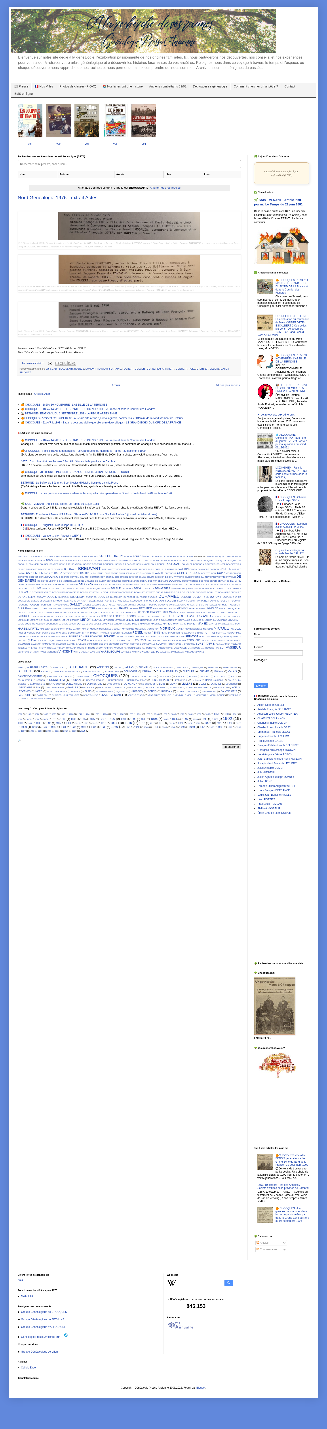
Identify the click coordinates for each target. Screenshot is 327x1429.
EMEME (35, 601)
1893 (143, 719)
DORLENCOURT (198, 592)
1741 (79, 714)
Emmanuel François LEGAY (273, 731)
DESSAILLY (86, 592)
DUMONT (91, 368)
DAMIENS (195, 577)
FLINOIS (190, 601)
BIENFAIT (123, 560)
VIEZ (43, 652)
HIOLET (223, 608)
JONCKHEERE (108, 612)
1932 (53, 727)
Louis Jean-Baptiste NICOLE (274, 794)
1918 (161, 723)
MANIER (191, 623)
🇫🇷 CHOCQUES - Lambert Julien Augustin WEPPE (51, 535)
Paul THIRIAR (212, 636)
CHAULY (134, 573)
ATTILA (44, 556)
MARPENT (235, 623)
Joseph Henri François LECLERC (277, 763)
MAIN (176, 623)
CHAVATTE (158, 573)
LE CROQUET (148, 684)
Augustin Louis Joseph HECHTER (277, 713)
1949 (181, 727)
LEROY (85, 619)
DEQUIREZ (187, 588)
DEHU (21, 584)
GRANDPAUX (173, 604)
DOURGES (165, 676)
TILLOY (61, 648)
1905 (38, 723)
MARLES (73, 687)
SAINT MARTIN (218, 640)
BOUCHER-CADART (125, 564)
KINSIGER (143, 612)
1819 (182, 714)
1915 (128, 723)
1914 (113, 723)
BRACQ (21, 569)
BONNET (53, 564)
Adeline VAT (66, 556)
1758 (54, 368)
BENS (49, 560)
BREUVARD (70, 569)
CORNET (33, 577)
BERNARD (58, 560)
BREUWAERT (109, 569)
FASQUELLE (123, 601)
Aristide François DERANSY (274, 709)
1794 (156, 714)
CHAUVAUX (145, 573)
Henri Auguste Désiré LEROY (274, 754)
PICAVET (231, 633)
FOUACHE (213, 601)
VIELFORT (201, 695)
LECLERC (106, 616)
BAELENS (93, 556)
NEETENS (197, 629)
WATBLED (126, 652)
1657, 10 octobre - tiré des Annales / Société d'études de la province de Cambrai (68, 461)
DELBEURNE (164, 584)
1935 (73, 727)
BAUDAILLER (151, 556)
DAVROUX (230, 577)
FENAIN (193, 676)
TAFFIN (210, 643)
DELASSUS (127, 584)
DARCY (214, 577)
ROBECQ (137, 691)
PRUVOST (25, 372)
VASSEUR (233, 647)
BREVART (132, 569)
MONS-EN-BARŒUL (156, 687)
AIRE (20, 667)
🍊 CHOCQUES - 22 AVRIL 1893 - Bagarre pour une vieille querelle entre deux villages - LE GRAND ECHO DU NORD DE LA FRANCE (101, 422)
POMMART (96, 636)
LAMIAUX (200, 612)
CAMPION (182, 569)
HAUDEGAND (111, 608)
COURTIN (84, 577)
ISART (49, 612)
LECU (163, 616)
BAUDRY (171, 556)
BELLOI (32, 560)
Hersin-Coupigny (214, 680)
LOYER (225, 368)
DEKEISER (30, 584)
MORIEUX (167, 628)
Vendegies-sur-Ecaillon (40, 698)
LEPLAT (65, 620)
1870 (20, 719)
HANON (100, 608)
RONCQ (152, 691)
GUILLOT (37, 608)
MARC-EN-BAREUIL (54, 687)
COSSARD (64, 577)
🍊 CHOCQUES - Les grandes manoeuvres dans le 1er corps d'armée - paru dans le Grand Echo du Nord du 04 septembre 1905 (97, 493)
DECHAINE (175, 580)
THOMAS (51, 648)
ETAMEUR (58, 601)
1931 (44, 727)
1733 (71, 714)
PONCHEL (109, 636)
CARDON (214, 569)
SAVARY (71, 644)
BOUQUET (187, 564)
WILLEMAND (166, 652)
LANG (222, 612)
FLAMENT (102, 368)
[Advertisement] (267, 888)
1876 (37, 719)
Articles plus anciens (228, 385)
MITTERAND (128, 629)
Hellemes (196, 680)
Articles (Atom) (42, 393)
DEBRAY (152, 581)
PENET (147, 633)
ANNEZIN (103, 667)
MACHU (127, 623)
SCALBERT (92, 644)
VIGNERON (52, 652)
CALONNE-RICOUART (30, 676)
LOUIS (21, 623)
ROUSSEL (140, 640)
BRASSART (32, 569)
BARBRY (128, 556)
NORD (38, 691)
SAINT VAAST (234, 640)
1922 (198, 723)
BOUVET (221, 564)
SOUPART (161, 643)
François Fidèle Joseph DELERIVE (278, 745)
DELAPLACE (100, 584)
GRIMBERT (168, 368)
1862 (235, 714)
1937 (93, 727)
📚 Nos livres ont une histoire (123, 86)
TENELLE (22, 648)
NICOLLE (236, 628)
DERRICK (210, 588)
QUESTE (22, 640)
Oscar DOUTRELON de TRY (75, 633)
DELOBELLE (68, 588)
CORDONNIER (233, 573)
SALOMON (36, 644)
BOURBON (198, 564)
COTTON (74, 577)
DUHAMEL (168, 596)
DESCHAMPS (59, 592)
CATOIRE (67, 573)
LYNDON (118, 623)
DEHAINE (235, 580)
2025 (83, 730)
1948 (173, 727)
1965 (220, 727)
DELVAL (138, 588)
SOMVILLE (135, 644)
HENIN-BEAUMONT (136, 680)
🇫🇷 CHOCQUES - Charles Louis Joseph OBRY (291, 499)
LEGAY (190, 616)
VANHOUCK (194, 648)
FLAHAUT (158, 600)
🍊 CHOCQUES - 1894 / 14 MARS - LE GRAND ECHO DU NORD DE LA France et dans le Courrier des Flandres (88, 409)
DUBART (41, 597)
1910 (77, 723)
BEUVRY (45, 671)
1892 (133, 719)
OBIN (38, 633)
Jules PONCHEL (267, 772)
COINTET (205, 573)
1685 (62, 714)
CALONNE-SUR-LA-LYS (58, 676)
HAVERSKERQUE (95, 680)
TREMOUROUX (95, 648)
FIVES (234, 676)
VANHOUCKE (207, 648)
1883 (73, 719)
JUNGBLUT (130, 612)
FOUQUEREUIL (25, 680)
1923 (207, 723)
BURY (151, 569)
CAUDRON (86, 573)
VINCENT (65, 651)
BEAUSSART (66, 368)
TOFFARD (71, 648)
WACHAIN (95, 652)
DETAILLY (97, 592)
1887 (92, 719)
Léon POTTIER (266, 799)
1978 (230, 727)
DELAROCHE (114, 584)
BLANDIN (165, 560)
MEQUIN (94, 629)
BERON (68, 560)
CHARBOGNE (111, 573)
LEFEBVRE (175, 616)
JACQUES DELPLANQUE (75, 612)
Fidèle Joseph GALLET (271, 740)
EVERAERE (70, 601)
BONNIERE (64, 564)
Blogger (200, 1387)
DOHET (185, 592)
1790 (131, 714)
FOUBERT (127, 368)
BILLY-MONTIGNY (92, 671)
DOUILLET (212, 592)
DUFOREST (129, 597)
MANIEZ (202, 623)
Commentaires (267, 1249)
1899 (204, 719)
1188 (28, 714)
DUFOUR (152, 597)
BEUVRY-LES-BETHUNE (66, 671)
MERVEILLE (105, 629)
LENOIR (57, 620)
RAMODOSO (62, 640)
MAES (135, 623)
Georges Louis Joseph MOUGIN (276, 750)
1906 (48, 723)
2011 (57, 731)
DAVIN (221, 577)
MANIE (182, 623)
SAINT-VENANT (111, 694)
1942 (136, 727)
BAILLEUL (106, 556)
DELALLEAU (72, 584)
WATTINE (136, 652)
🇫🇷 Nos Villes (44, 86)
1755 (48, 368)
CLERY (182, 573)
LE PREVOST (85, 616)
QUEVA (32, 640)
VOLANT (85, 652)
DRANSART (224, 592)
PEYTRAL (221, 633)
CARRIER (48, 573)
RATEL (73, 640)
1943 (146, 727)
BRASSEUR (44, 569)
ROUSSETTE (154, 640)
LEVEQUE (120, 620)
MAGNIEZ (156, 623)
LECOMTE (142, 616)
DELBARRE (151, 584)
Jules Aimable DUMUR (270, 767)
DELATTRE (139, 584)
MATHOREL (66, 629)
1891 (123, 719)
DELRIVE (105, 588)
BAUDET (162, 556)
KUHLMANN (169, 612)
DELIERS (35, 588)
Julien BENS (264, 781)
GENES (41, 680)
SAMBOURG (48, 644)
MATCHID (27, 1296)
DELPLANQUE (93, 588)
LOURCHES (52, 623)
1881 (54, 719)
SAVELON (81, 644)
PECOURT (115, 633)
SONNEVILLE (148, 644)
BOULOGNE (173, 564)
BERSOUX (78, 560)
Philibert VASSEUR (268, 808)
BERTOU (88, 560)
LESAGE (97, 620)
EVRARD (81, 601)
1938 (103, 727)
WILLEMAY (178, 652)
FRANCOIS (57, 604)
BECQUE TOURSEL (224, 556)
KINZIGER (156, 612)
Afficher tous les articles (165, 187)
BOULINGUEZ (157, 564)
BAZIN (190, 556)
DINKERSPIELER (172, 592)
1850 (207, 714)
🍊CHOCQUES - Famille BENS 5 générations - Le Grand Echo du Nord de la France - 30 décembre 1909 (83, 450)
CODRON (194, 573)
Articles (262, 1242)
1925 (219, 723)
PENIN (156, 632)
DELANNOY (86, 584)
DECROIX (204, 581)
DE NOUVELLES (86, 581)
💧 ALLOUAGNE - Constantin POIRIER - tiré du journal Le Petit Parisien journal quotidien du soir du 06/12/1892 (291, 441)
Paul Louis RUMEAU (269, 803)
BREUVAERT (57, 569)
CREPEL (110, 577)
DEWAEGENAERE (124, 592)
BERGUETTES (230, 667)
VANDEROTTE (149, 648)
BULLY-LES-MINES (167, 671)
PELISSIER (126, 633)
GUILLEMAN (24, 608)
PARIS (87, 691)
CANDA (193, 569)
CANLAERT (203, 569)
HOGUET (22, 612)
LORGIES (216, 683)
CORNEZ (43, 577)
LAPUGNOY (130, 683)
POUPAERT (163, 636)
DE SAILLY (100, 581)
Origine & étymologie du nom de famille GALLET (290, 552)
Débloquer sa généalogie (210, 86)
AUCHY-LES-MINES (163, 667)
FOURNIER (45, 604)
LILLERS (214, 368)
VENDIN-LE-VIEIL (183, 695)
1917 (152, 723)
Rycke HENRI (179, 640)
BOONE (87, 564)
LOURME (63, 623)
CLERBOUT (170, 573)
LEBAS (96, 616)
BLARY (174, 560)
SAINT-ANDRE (209, 691)
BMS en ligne (23, 93)
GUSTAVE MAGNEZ (53, 608)
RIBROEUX (109, 640)
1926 (229, 723)
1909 (68, 723)
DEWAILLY (139, 592)
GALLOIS (96, 604)
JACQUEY (94, 612)
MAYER (85, 629)
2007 (48, 731)
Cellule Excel (28, 1367)
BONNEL (44, 564)
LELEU (226, 616)
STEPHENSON (176, 644)
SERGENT (114, 644)
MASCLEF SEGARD (50, 629)
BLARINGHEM (112, 671)
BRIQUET (142, 569)
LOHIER (208, 620)
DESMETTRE (72, 592)
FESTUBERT (220, 676)
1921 (189, 723)
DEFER (213, 581)
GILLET (112, 604)
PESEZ (184, 633)
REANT (82, 640)
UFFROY (108, 648)
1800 (165, 714)
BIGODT (133, 560)
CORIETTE (23, 577)
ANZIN (117, 667)
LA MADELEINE (38, 684)
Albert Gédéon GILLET (270, 704)
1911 (86, 723)
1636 (45, 714)
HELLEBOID (170, 608)
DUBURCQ (91, 597)
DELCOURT (178, 584)
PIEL (238, 633)
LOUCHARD (220, 620)
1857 (216, 714)
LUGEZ (97, 623)
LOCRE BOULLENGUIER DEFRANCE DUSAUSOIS (178, 620)
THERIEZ (32, 648)
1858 (226, 714)
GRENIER (201, 604)
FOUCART (236, 601)
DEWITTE (150, 592)
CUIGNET (133, 577)
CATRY (76, 573)
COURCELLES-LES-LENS (143, 676)
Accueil (116, 385)
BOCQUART (209, 560)
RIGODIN (120, 640)
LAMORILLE (213, 612)
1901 (215, 719)
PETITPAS (209, 632)
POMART (84, 636)
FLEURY (181, 601)
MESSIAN (116, 629)
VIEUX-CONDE (217, 695)
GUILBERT (181, 368)
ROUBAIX (167, 691)
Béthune (218, 671)
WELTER (146, 652)
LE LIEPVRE (57, 616)
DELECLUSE (202, 584)
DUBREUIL (63, 597)
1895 (165, 719)
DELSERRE (127, 588)
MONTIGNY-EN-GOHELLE (198, 687)
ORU (58, 633)
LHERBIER (202, 368)
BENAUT (41, 560)
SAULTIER (61, 644)
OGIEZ (52, 633)
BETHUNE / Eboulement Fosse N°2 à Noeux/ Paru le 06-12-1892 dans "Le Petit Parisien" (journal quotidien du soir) (89, 514)
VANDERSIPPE (165, 648)
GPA (20, 1280)
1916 (142, 723)
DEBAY (143, 581)
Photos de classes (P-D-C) (77, 86)
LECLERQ (118, 616)
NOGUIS (31, 633)
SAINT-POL (42, 695)
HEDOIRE (158, 608)
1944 (155, 727)
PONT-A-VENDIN (104, 691)
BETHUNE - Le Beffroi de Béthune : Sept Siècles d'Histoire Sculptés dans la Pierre (69, 482)
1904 (29, 723)
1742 (88, 714)
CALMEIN (172, 569)
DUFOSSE (141, 597)
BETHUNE (25, 671)
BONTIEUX (76, 564)
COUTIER (95, 577)
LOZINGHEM (25, 687)
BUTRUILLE (161, 569)
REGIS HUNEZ (94, 640)
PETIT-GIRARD (195, 633)
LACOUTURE (113, 684)
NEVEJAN (208, 629)
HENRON (193, 608)
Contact (289, 86)
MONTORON (153, 629)
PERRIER (175, 633)
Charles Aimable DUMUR (272, 722)
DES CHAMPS (233, 588)
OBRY (45, 633)
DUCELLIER (116, 597)
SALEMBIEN (24, 644)
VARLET (219, 647)
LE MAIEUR (71, 616)
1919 (171, 723)
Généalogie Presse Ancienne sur (46, 1336)
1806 (173, 714)
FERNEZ (205, 676)
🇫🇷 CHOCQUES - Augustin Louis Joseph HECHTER (52, 525)
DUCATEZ (103, 597)
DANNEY (205, 577)
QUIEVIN (41, 640)
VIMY (23, 698)
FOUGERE (23, 604)
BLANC (156, 560)
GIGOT (105, 604)
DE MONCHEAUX (68, 581)
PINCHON (31, 636)
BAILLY (118, 556)
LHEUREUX (146, 620)
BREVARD (121, 569)
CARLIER (225, 569)
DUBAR (32, 597)
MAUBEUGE (88, 687)
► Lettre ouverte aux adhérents (276, 414)
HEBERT (133, 608)
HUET (42, 612)
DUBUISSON (77, 597)
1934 (63, 727)
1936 (83, 727)
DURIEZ (237, 597)
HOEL (192, 368)
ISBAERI (57, 612)
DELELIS (214, 584)
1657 (54, 714)
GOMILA (131, 604)
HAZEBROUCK (115, 680)
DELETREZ (23, 588)
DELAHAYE (41, 584)
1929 (24, 727)
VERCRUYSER (25, 652)
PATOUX (105, 633)
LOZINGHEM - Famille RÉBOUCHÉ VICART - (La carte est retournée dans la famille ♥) (291, 472)
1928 (238, 723)
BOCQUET (221, 560)
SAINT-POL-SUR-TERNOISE (66, 695)
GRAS (183, 604)
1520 (37, 714)
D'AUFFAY (174, 577)
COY (102, 577)
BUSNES (79, 368)
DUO (206, 597)
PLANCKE (42, 636)
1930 (35, 727)
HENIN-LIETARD (160, 680)
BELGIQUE (197, 667)
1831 (190, 714)
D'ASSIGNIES (161, 577)
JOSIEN (120, 612)
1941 (127, 727)
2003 (40, 731)
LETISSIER (108, 620)
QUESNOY (235, 636)
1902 (227, 718)
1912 (94, 723)
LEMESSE (236, 616)
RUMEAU (166, 640)
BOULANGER (143, 564)
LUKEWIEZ (107, 623)
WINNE (200, 652)
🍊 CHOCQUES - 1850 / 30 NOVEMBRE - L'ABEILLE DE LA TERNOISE (64, 404)
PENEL (138, 632)
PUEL (202, 636)
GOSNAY (76, 680)
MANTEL (213, 623)
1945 (164, 727)
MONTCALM (176, 687)
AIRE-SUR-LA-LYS (37, 667)
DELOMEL (80, 588)
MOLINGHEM (135, 687)
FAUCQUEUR (136, 601)
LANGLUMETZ (233, 612)
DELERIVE (224, 584)
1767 (113, 714)
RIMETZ (130, 640)
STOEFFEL (189, 644)
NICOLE (221, 628)
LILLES (202, 683)
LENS (162, 683)
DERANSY (199, 588)
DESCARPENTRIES (41, 592)
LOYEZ (81, 623)
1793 (148, 714)
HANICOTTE (88, 608)
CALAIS (232, 671)
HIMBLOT (212, 608)
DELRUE (116, 588)
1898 (195, 719)
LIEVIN (173, 683)
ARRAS (129, 667)
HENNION (182, 608)
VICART (37, 652)
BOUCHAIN (108, 564)
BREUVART (89, 568)
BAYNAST (181, 556)
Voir (30, 143)
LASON (35, 616)
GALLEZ (87, 604)
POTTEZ (129, 636)
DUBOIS (52, 596)
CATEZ (58, 573)
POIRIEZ (73, 636)
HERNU (202, 608)
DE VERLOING (114, 581)
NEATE (188, 629)
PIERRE (22, 636)
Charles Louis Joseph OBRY (274, 727)
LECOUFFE (154, 616)
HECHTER (145, 608)
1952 (202, 727)
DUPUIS (227, 597)
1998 (31, 731)
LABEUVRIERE (74, 683)
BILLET (148, 560)
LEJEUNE (217, 616)
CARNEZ (236, 569)
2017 (65, 731)
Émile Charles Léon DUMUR (274, 812)
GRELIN (191, 604)
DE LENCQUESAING (47, 581)
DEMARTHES (162, 588)
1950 (192, 727)
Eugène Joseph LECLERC (273, 736)
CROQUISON (121, 577)
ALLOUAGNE (79, 667)
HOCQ (231, 608)
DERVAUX (221, 588)
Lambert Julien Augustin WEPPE (276, 786)
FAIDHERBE (110, 601)
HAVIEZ (123, 608)
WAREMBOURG (110, 651)
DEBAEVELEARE (130, 581)
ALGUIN (22, 556)
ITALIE (231, 680)
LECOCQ (130, 616)
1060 (20, 714)
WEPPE (155, 651)
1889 (101, 719)
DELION (46, 588)
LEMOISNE (23, 620)
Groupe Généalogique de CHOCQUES (44, 1311)
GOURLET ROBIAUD (147, 604)
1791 (139, 714)
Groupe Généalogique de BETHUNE (42, 1319)
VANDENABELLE (132, 648)
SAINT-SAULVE (90, 695)
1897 (185, 719)
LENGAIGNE (45, 620)
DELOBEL (56, 588)
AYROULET (54, 556)
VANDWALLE (180, 648)
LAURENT (45, 616)
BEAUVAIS (182, 667)
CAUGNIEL (98, 573)
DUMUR (198, 596)
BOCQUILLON (234, 560)
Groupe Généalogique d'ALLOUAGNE (43, 1326)
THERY (42, 648)
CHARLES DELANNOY (271, 718)
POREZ (121, 636)
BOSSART (97, 564)
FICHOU (148, 601)
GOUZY (161, 604)
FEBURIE (180, 676)
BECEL (210, 556)
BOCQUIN (23, 564)
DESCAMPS (24, 592)
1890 (111, 719)
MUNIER (180, 629)
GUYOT (76, 608)
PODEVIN (52, 636)
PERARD (165, 633)
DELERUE (236, 584)
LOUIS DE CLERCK (35, 623)
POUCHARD (151, 636)
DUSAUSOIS (24, 601)
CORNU (53, 576)
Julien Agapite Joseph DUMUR (275, 776)
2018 (74, 731)
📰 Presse (21, 86)
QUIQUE (51, 640)
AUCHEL (143, 667)
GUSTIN (67, 608)
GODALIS (140, 368)
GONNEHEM (154, 368)
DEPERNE (176, 588)
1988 (238, 727)
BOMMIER (34, 564)
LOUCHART (234, 620)
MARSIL (23, 628)
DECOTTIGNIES (190, 581)
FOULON (34, 604)
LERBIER (74, 620)
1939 (114, 727)
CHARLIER (124, 573)
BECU (238, 556)
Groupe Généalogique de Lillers (39, 1351)
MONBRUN (140, 629)
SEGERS (103, 644)
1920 (180, 723)
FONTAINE (115, 368)
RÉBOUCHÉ (193, 640)
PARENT (95, 632)
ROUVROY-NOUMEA (187, 691)
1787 (122, 714)
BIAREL (106, 560)
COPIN (221, 573)
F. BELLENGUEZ (94, 601)
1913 (103, 723)
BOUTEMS (210, 564)
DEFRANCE (223, 581)
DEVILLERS (109, 592)
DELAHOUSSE (56, 584)
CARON (21, 573)
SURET (200, 643)
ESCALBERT (46, 601)
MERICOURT (104, 687)
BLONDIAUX (196, 560)
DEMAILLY (149, 588)
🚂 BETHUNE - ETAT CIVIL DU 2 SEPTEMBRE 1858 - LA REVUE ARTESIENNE (69, 413)
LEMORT (34, 620)
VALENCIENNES (136, 695)
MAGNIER (145, 623)
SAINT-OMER (25, 695)
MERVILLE (120, 687)
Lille (38, 687)
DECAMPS (163, 581)
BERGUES (213, 667)
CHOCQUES (105, 675)
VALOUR (118, 648)
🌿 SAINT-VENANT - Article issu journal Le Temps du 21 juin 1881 (60, 503)
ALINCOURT (59, 667)
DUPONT (215, 596)
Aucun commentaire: (33, 363)
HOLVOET (33, 612)
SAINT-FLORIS (229, 691)
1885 (83, 719)
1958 (211, 727)
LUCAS (89, 623)
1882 (63, 719)
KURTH (180, 612)
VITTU (76, 651)
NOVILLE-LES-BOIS (57, 691)
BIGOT (141, 560)
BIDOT (114, 560)
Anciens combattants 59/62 (167, 86)
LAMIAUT (190, 612)
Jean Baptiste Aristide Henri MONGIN (279, 758)
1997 (23, 731)
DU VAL (22, 597)
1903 (20, 723)
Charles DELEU (146, 577)
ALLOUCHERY (33, 556)
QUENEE (224, 636)
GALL (66, 604)
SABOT (205, 640)
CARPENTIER (34, 573)
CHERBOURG (82, 676)
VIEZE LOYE (234, 695)
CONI (213, 573)
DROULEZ (236, 592)
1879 (45, 719)
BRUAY (147, 671)
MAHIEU (167, 623)
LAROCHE (24, 616)
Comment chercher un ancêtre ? (256, 86)
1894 (154, 719)
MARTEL (33, 628)
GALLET (76, 604)
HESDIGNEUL (180, 680)
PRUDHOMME (177, 636)
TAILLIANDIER (223, 644)
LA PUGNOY (55, 684)
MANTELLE (224, 623)
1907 (58, 723)
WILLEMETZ (191, 652)
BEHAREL (23, 560)
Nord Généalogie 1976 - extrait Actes (57, 197)
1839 (199, 714)
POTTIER (139, 636)
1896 (175, 719)
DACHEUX (184, 577)
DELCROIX (189, 584)
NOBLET (22, 633)
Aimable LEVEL (80, 556)
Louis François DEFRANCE (273, 790)
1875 (28, 719)
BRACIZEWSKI (233, 564)
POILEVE (63, 636)
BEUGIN (98, 560)
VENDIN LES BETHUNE (159, 695)
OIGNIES (75, 691)
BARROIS (138, 556)
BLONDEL (184, 560)
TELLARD (236, 644)
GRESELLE (212, 604)
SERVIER (124, 644)
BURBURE (188, 671)
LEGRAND (203, 616)
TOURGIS (82, 648)
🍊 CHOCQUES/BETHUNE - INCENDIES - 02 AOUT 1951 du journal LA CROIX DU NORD (75, 472)
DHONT (159, 592)
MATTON (76, 629)
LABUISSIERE (94, 683)
